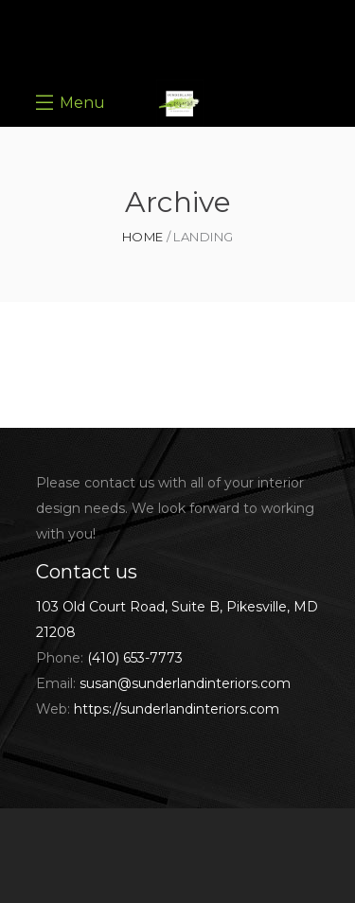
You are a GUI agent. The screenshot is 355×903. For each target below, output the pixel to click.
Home (143, 237)
